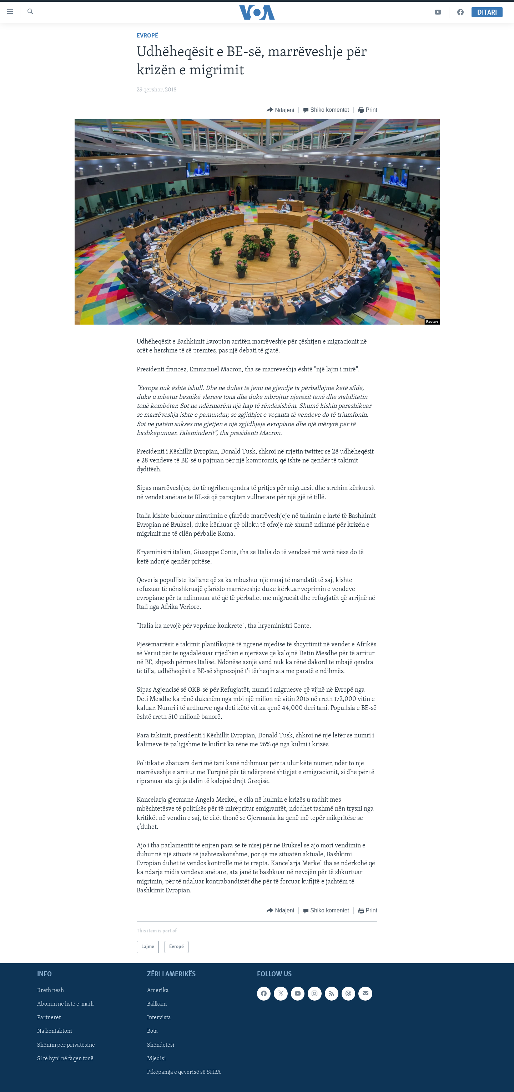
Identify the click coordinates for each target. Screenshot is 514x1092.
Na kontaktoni (54, 1032)
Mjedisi (156, 1059)
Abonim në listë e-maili (65, 1004)
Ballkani (157, 1004)
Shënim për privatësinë (66, 1045)
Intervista (159, 1018)
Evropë (147, 35)
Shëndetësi (161, 1045)
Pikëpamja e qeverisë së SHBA (184, 1072)
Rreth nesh (50, 990)
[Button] (280, 110)
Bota (152, 1032)
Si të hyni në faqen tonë (65, 1059)
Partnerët (49, 1018)
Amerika (158, 990)
